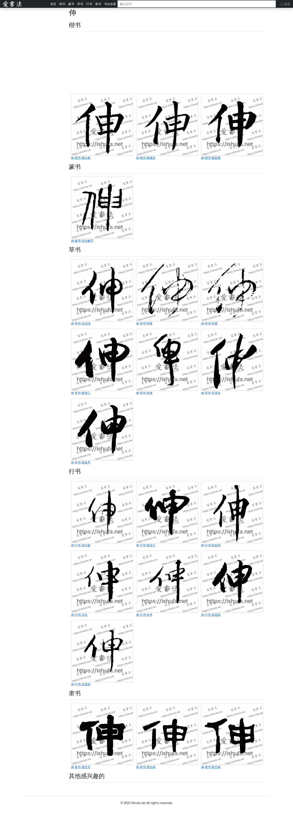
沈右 (84, 615)
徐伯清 (85, 323)
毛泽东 (216, 393)
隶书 (98, 4)
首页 (53, 4)
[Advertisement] (167, 62)
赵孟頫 (216, 615)
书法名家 (110, 4)
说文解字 (87, 241)
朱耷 (149, 393)
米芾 (149, 615)
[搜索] (197, 3)
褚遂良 (150, 158)
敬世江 (85, 393)
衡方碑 (216, 767)
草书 (80, 4)
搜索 (285, 4)
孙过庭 (85, 545)
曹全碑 (150, 767)
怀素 (149, 323)
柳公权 (85, 158)
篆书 (71, 4)
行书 (89, 4)
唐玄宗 (85, 767)
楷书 (62, 4)
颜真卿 (216, 158)
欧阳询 (216, 545)
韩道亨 (85, 462)
